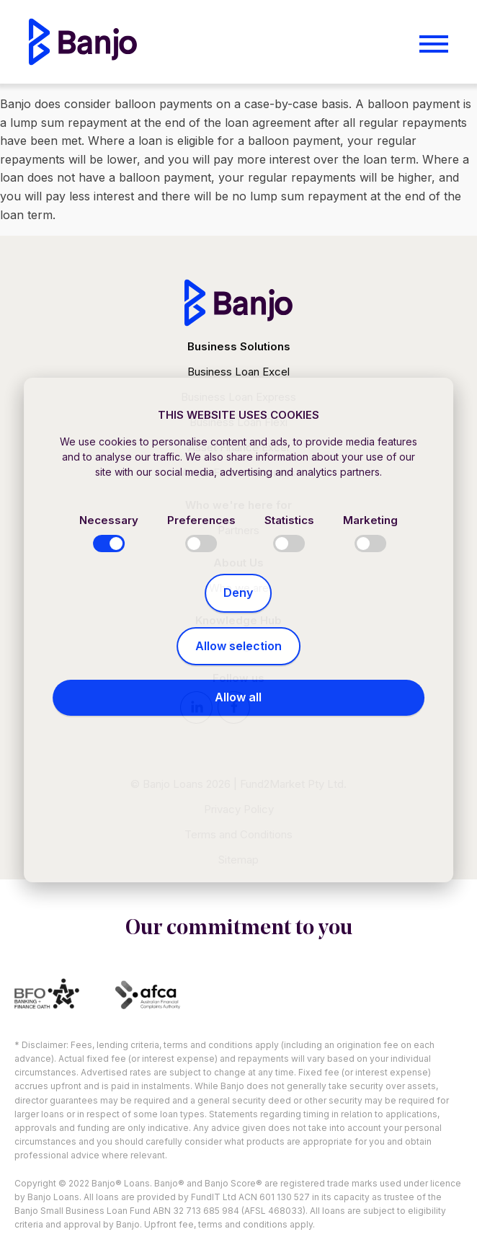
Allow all (238, 697)
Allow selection (238, 646)
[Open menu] (433, 44)
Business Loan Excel (238, 371)
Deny (238, 592)
